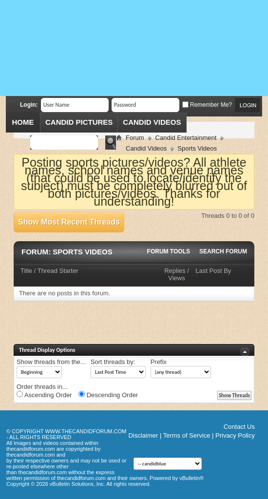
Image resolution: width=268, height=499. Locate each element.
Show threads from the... (51, 361)
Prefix (159, 361)
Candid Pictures (79, 122)
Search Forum (223, 251)
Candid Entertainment (186, 137)
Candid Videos (152, 122)
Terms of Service (187, 435)
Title (26, 270)
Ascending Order (44, 395)
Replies (174, 270)
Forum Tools (168, 251)
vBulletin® (191, 478)
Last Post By (213, 270)
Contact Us (239, 426)
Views (176, 278)
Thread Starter (58, 270)
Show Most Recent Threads (69, 222)
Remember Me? (207, 104)
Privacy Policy (235, 435)
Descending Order (108, 395)
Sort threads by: (113, 361)
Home (23, 122)
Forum (135, 137)
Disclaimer (143, 435)
